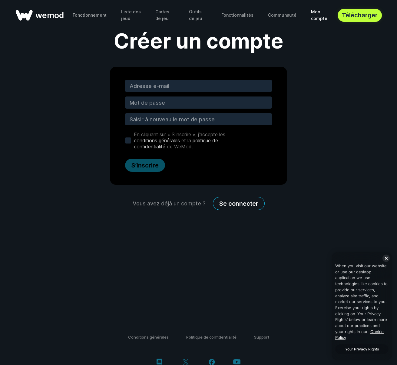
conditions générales (157, 140)
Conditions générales (148, 337)
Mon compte (319, 15)
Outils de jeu (195, 15)
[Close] (386, 258)
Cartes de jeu (162, 15)
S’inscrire (145, 165)
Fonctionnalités (237, 15)
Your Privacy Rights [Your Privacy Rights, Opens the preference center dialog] (362, 349)
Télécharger (360, 15)
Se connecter (238, 203)
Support (261, 337)
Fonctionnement (90, 15)
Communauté (282, 15)
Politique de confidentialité (211, 337)
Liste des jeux (131, 15)
